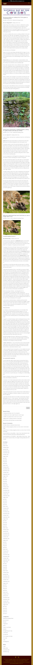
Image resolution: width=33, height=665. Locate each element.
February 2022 (6, 529)
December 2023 (6, 490)
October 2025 (5, 454)
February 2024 (6, 486)
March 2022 (5, 527)
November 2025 (6, 452)
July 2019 (5, 585)
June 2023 (5, 501)
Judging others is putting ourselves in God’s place (12, 418)
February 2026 (6, 447)
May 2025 (5, 461)
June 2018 (5, 608)
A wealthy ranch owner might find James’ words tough (13, 414)
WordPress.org (6, 651)
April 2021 (5, 547)
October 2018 (5, 601)
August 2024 (5, 476)
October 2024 (5, 472)
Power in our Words (7, 627)
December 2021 (6, 533)
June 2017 (5, 613)
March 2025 (5, 465)
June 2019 (5, 586)
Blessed (4, 621)
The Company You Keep (7, 636)
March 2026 (5, 445)
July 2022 (5, 520)
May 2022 (5, 524)
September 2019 (6, 581)
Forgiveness (5, 623)
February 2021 (6, 551)
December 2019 (6, 576)
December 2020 (6, 554)
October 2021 (5, 536)
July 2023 (5, 499)
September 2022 (6, 517)
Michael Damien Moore (15, 425)
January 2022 (5, 531)
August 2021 (5, 540)
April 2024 (5, 483)
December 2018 (6, 597)
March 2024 (5, 485)
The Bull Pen (5, 634)
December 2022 (6, 511)
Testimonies (5, 632)
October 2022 (5, 515)
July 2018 (5, 606)
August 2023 (5, 497)
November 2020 (6, 556)
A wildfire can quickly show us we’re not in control (12, 416)
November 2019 (6, 577)
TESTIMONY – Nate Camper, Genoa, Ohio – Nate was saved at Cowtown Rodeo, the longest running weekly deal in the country (16, 438)
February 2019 (6, 593)
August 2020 (5, 561)
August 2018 (5, 604)
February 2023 (6, 508)
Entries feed (5, 648)
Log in (4, 646)
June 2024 (5, 479)
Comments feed (6, 649)
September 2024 (6, 474)
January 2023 (5, 510)
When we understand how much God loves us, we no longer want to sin (16, 216)
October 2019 (5, 579)
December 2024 (6, 468)
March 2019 (5, 592)
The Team (5, 638)
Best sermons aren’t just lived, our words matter (12, 420)
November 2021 (6, 535)
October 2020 (5, 558)
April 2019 (5, 590)
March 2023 (5, 506)
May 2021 (5, 545)
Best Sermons (6, 620)
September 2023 (6, 495)
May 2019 (5, 588)
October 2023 (5, 493)
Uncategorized (6, 641)
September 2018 (6, 602)
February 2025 (6, 467)
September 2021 (6, 538)
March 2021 (5, 549)
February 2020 (6, 572)
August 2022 (5, 518)
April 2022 (5, 526)
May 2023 (5, 502)
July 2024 (5, 477)
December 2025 (6, 451)
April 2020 (5, 568)
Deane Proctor (6, 430)
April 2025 (5, 463)
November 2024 (6, 470)
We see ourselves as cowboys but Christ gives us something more (15, 18)
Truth (4, 639)
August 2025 (5, 456)
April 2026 (5, 443)
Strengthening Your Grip (7, 630)
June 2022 (5, 522)
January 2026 (5, 449)
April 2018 (5, 611)
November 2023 (6, 492)
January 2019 (5, 595)
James (4, 625)
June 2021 (5, 543)
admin (5, 20)
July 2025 (5, 458)
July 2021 (5, 542)
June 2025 (5, 460)
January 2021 (5, 552)
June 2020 (5, 565)
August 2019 (5, 583)
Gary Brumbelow (6, 433)
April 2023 (5, 504)
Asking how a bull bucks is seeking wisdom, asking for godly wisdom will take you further (16, 130)
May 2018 (5, 610)
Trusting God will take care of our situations (11, 413)
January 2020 (5, 574)
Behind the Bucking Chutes (18, 20)
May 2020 (5, 567)
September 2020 (6, 560)
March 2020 (5, 570)
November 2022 (6, 513)
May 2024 (5, 481)
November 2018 (6, 599)
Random (4, 629)
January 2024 (5, 488)
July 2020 (5, 563)
